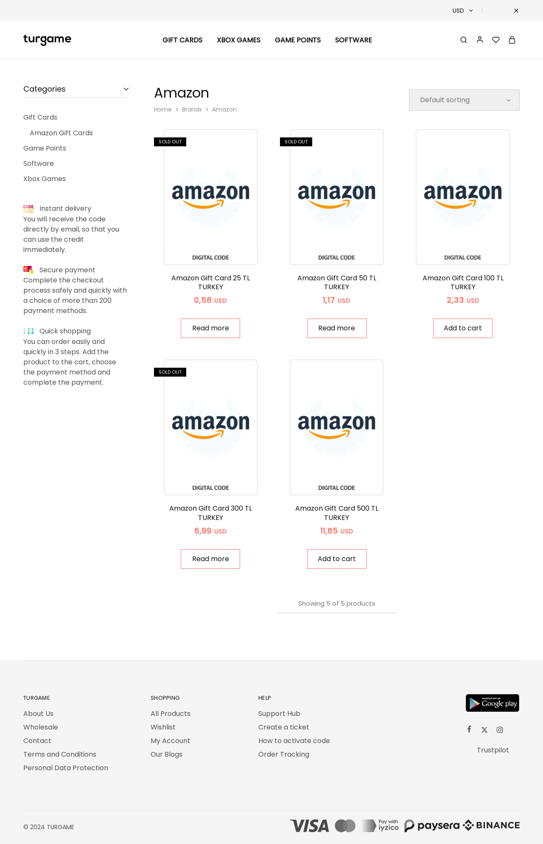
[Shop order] (464, 100)
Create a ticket (283, 727)
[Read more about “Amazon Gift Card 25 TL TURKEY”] (210, 328)
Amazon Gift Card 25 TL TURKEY (210, 282)
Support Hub (279, 713)
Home (163, 109)
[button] (463, 328)
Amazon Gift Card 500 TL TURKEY (336, 512)
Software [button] (353, 40)
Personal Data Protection (65, 768)
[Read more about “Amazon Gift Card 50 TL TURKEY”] (337, 328)
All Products (170, 713)
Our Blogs (166, 754)
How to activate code (294, 741)
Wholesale (40, 727)
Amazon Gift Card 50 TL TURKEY (336, 282)
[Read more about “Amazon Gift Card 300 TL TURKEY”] (210, 559)
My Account (170, 741)
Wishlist (163, 727)
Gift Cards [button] (182, 40)
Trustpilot (493, 750)
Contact (37, 741)
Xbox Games (238, 40)
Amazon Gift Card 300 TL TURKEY (210, 512)
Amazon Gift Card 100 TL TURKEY (463, 282)
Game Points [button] (298, 40)
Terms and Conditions (59, 754)
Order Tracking (283, 754)
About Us (38, 713)
